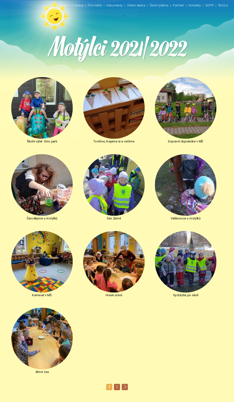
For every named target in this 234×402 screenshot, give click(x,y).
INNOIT (221, 397)
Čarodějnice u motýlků (200, 125)
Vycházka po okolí (33, 246)
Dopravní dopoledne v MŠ (144, 125)
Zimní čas (89, 246)
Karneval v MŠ (145, 186)
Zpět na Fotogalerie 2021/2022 (39, 280)
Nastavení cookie (184, 397)
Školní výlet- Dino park (34, 125)
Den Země (34, 186)
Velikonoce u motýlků (89, 186)
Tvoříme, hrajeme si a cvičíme (89, 125)
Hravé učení (200, 186)
